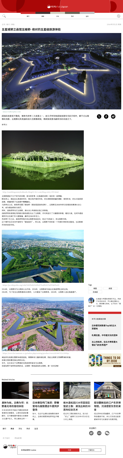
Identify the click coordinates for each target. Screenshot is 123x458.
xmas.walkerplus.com (12, 111)
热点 (72, 16)
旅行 (28, 16)
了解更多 (91, 450)
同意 (69, 450)
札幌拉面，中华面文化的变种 (104, 335)
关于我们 (6, 438)
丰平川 (4, 124)
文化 (57, 16)
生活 (87, 16)
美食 (43, 16)
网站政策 (18, 438)
